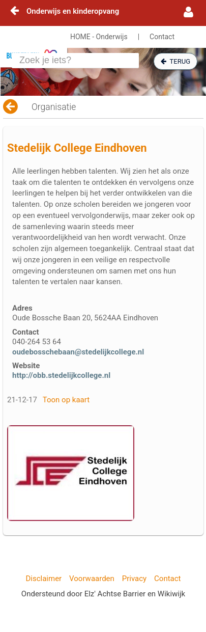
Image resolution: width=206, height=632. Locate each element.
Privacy (134, 578)
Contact (162, 37)
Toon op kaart (66, 399)
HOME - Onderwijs (99, 37)
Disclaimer (43, 578)
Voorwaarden (91, 578)
